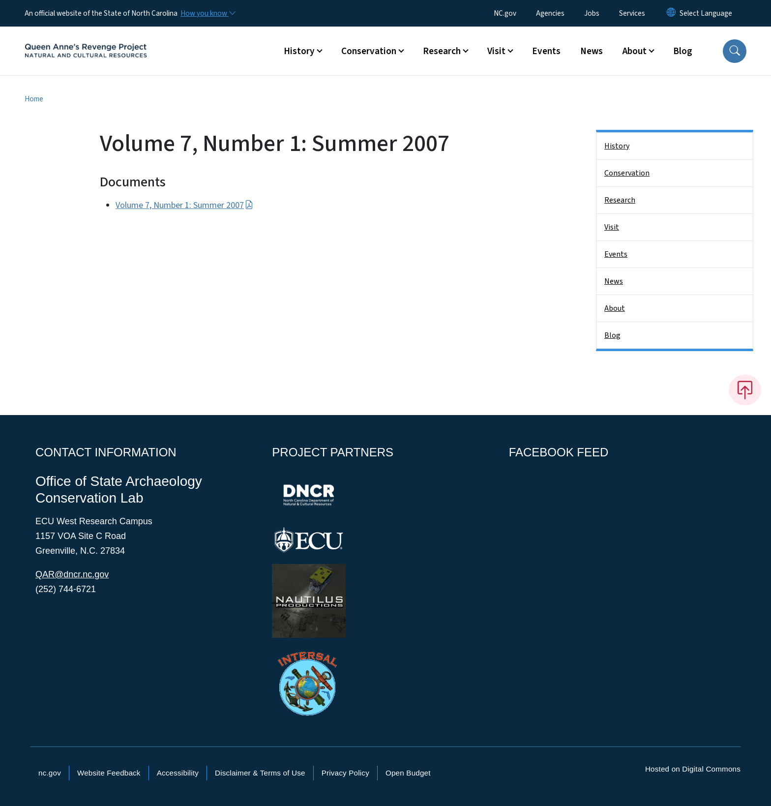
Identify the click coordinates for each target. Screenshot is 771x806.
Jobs (591, 13)
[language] (706, 13)
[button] (734, 51)
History (616, 146)
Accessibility (178, 773)
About (614, 308)
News (591, 51)
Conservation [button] (368, 51)
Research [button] (442, 51)
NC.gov (505, 13)
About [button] (635, 51)
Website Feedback (109, 773)
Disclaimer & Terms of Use (260, 773)
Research (619, 200)
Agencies (550, 13)
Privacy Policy (345, 773)
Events (546, 51)
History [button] (299, 51)
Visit (611, 227)
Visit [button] (496, 51)
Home (34, 98)
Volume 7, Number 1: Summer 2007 (184, 205)
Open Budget (408, 773)
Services (632, 13)
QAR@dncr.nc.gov (72, 574)
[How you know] (207, 13)
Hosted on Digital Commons (693, 769)
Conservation (627, 173)
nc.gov (49, 773)
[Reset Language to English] (671, 13)
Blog (682, 51)
